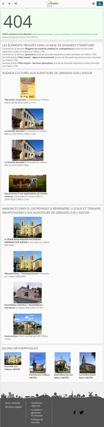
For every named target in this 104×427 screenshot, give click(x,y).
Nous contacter (12, 402)
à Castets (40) (23, 306)
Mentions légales (13, 406)
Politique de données (37, 421)
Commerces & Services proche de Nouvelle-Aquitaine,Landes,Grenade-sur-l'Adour (47, 54)
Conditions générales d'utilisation (37, 412)
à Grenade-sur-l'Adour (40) (26, 195)
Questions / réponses (37, 404)
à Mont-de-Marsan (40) (22, 336)
